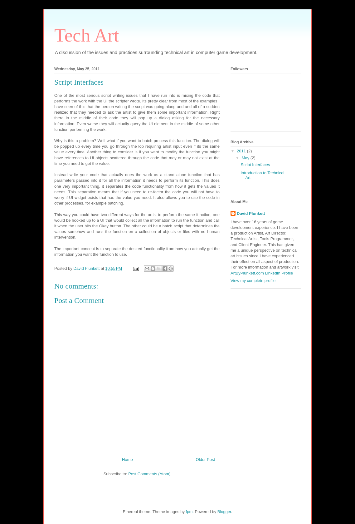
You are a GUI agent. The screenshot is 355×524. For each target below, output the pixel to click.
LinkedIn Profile (279, 273)
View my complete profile (253, 280)
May (246, 158)
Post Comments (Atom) (149, 474)
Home (127, 459)
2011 (242, 151)
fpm (189, 511)
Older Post (205, 459)
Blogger (224, 511)
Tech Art (86, 35)
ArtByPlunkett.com (247, 273)
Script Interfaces (255, 164)
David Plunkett (251, 213)
